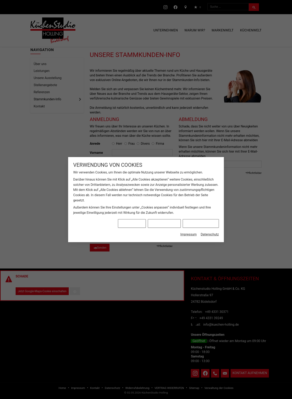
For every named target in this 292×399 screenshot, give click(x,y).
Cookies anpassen (132, 207)
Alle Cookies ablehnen (164, 207)
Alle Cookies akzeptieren (201, 207)
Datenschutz (210, 218)
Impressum (188, 218)
